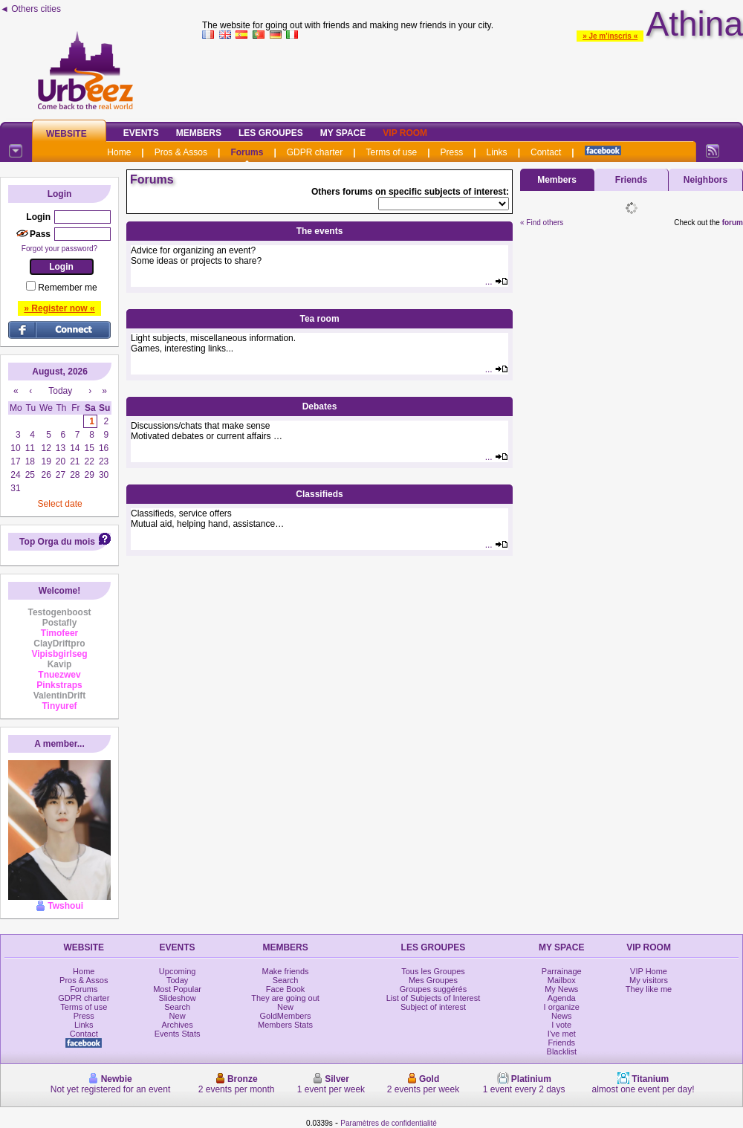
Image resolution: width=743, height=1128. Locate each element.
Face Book (285, 989)
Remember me (67, 287)
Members (198, 133)
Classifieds (319, 494)
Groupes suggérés (433, 989)
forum (732, 222)
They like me (649, 989)
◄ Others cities (30, 9)
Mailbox (562, 980)
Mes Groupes (433, 980)
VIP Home (648, 971)
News (561, 1015)
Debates (319, 406)
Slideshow (177, 998)
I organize (562, 1006)
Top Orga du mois (57, 542)
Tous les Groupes (433, 971)
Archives (177, 1024)
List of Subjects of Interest (433, 998)
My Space (343, 133)
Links (497, 152)
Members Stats (285, 1024)
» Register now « (59, 308)
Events (141, 133)
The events (319, 231)
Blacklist (562, 1051)
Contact (546, 152)
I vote (561, 1024)
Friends (631, 180)
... (496, 281)
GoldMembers (285, 1015)
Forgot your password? (59, 248)
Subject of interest (433, 1006)
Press (452, 152)
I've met (562, 1033)
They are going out (285, 998)
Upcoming (177, 971)
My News (561, 989)
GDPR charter (315, 152)
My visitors (648, 980)
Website (66, 134)
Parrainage (562, 971)
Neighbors (705, 180)
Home (119, 152)
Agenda (562, 998)
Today (177, 980)
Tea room (319, 319)
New (177, 1015)
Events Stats (178, 1033)
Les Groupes (271, 133)
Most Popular (177, 989)
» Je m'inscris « (610, 36)
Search (177, 1006)
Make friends (285, 971)
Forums (246, 152)
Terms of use (392, 152)
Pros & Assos (181, 152)
